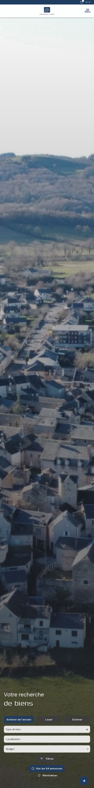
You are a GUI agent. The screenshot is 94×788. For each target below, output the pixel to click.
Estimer (77, 726)
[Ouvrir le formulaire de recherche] (47, 765)
